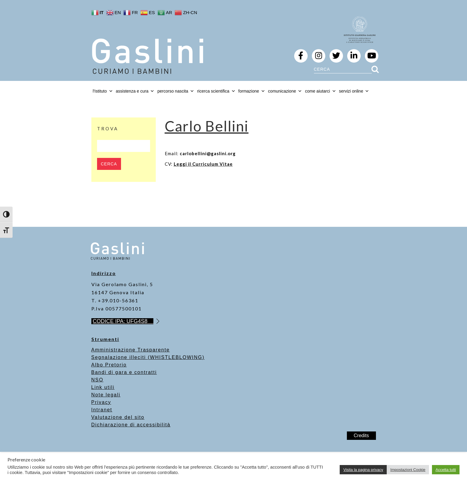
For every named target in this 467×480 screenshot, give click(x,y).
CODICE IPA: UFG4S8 (123, 321)
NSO (97, 379)
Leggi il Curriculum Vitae (203, 164)
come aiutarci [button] (320, 91)
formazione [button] (251, 91)
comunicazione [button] (285, 91)
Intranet (101, 409)
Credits (361, 435)
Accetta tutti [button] (446, 469)
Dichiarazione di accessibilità (131, 424)
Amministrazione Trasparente (130, 349)
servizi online (354, 91)
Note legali (106, 394)
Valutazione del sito (118, 417)
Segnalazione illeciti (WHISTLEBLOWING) (148, 357)
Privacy (101, 402)
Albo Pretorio (109, 364)
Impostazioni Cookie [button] (407, 469)
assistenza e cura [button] (135, 91)
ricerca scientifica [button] (216, 91)
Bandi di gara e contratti (124, 372)
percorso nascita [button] (175, 91)
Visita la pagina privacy (363, 469)
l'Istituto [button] (103, 91)
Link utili (103, 387)
